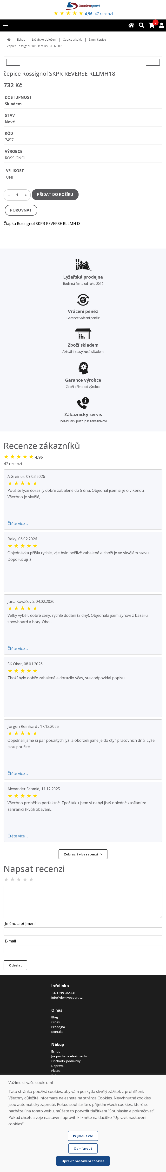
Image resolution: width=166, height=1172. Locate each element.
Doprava (57, 1066)
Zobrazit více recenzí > (83, 854)
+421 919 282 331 (63, 993)
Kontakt (57, 1031)
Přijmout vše (83, 1136)
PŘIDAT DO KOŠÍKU (55, 194)
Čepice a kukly (72, 39)
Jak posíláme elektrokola (69, 1056)
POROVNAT (21, 210)
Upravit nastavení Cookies (83, 1161)
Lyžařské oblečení (44, 39)
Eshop (21, 39)
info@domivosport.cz (67, 997)
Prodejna (58, 1027)
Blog (54, 1017)
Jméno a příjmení (20, 923)
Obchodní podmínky (66, 1061)
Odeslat (15, 965)
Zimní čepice (97, 39)
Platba (55, 1070)
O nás (55, 1022)
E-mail (10, 941)
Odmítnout (83, 1148)
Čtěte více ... (17, 523)
